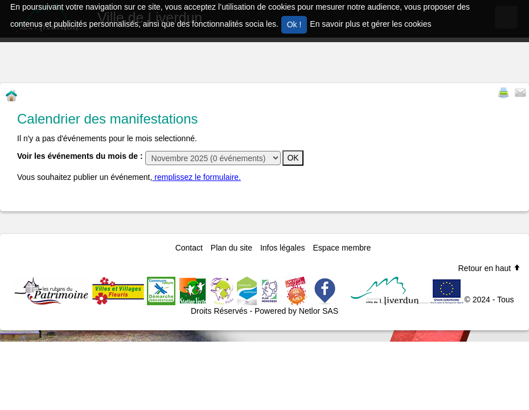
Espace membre (342, 247)
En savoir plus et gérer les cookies (370, 23)
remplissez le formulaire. (196, 177)
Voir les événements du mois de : (80, 156)
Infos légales (282, 247)
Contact (189, 247)
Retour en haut (489, 268)
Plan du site (231, 247)
